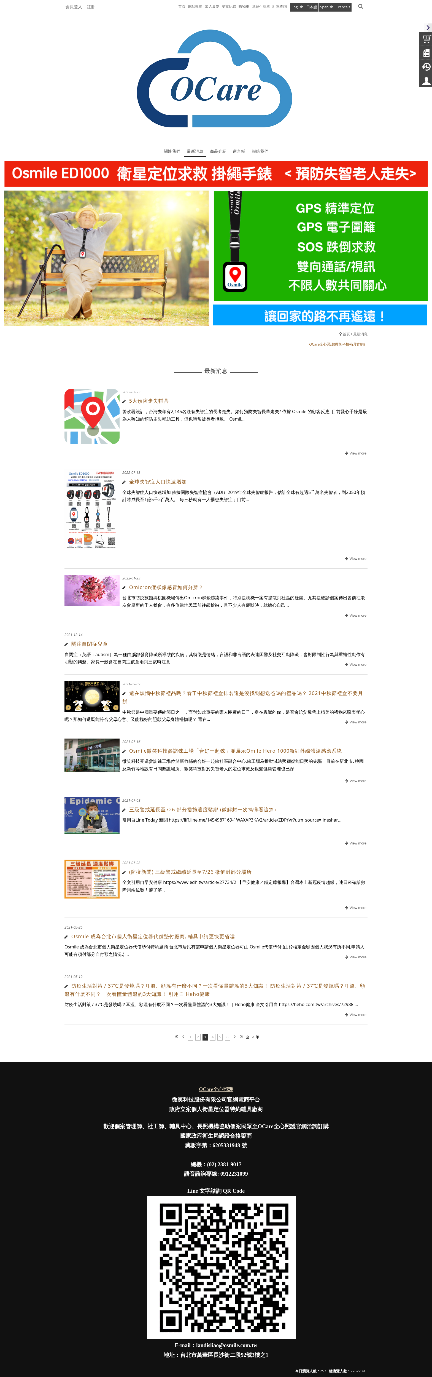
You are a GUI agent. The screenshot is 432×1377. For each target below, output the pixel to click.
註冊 (91, 6)
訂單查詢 (279, 6)
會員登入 (74, 6)
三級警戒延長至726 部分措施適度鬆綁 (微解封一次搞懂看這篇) (202, 809)
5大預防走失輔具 (149, 400)
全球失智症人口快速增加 (158, 481)
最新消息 (360, 333)
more (355, 454)
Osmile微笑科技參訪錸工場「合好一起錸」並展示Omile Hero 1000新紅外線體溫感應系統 (235, 750)
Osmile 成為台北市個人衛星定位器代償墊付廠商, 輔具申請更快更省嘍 (153, 936)
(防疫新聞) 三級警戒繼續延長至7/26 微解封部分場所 (190, 871)
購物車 (244, 6)
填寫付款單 (261, 6)
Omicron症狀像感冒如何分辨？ (166, 587)
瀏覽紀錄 (229, 6)
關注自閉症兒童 (89, 643)
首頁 (346, 333)
